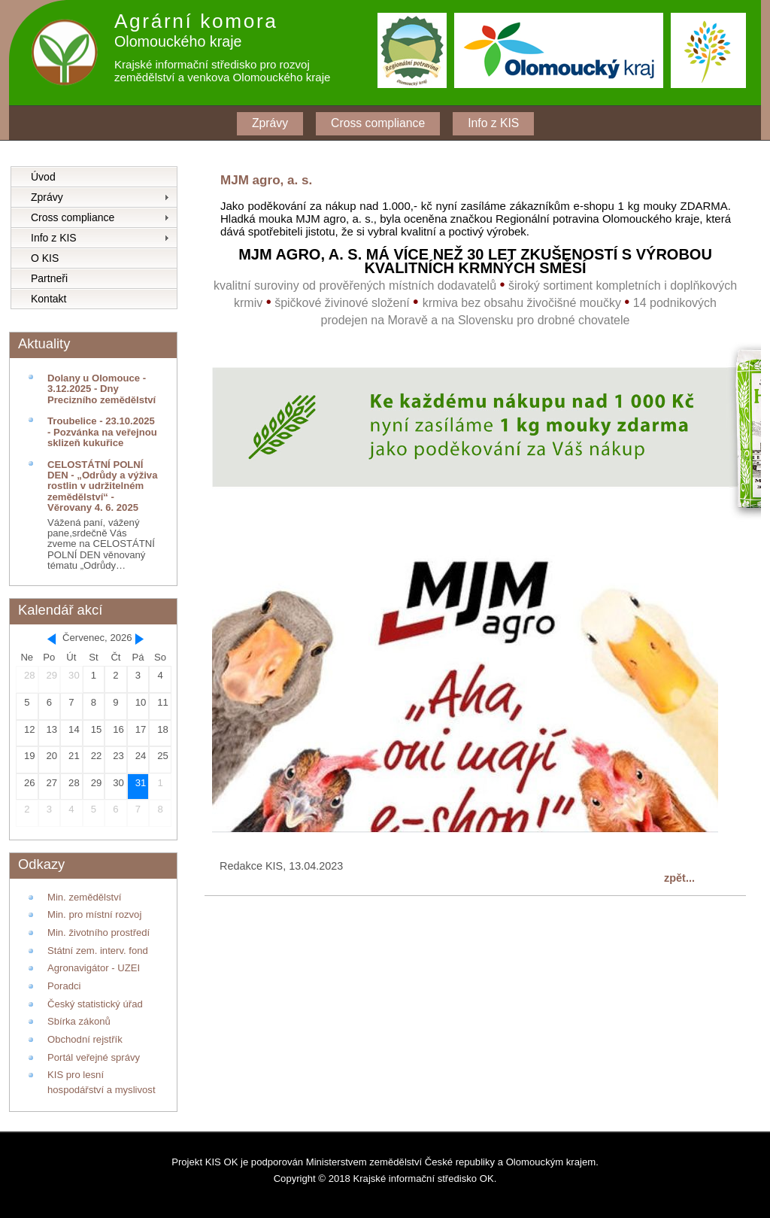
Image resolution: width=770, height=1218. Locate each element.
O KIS (45, 258)
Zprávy (270, 123)
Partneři (49, 278)
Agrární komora (196, 21)
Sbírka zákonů (79, 1021)
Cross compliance (378, 123)
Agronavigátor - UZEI (93, 967)
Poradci (63, 986)
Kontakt (48, 299)
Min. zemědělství (84, 897)
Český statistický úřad (95, 1004)
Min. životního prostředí (98, 932)
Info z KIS (493, 123)
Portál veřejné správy (93, 1057)
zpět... (679, 878)
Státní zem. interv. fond (97, 950)
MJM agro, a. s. (266, 180)
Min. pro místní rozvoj (94, 914)
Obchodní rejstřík (85, 1039)
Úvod (43, 177)
